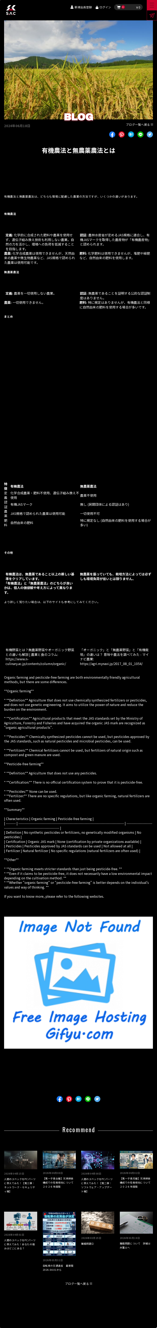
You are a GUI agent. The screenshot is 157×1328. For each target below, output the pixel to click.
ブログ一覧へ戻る (138, 124)
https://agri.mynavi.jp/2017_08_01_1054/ (111, 663)
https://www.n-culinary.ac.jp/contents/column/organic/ (36, 661)
